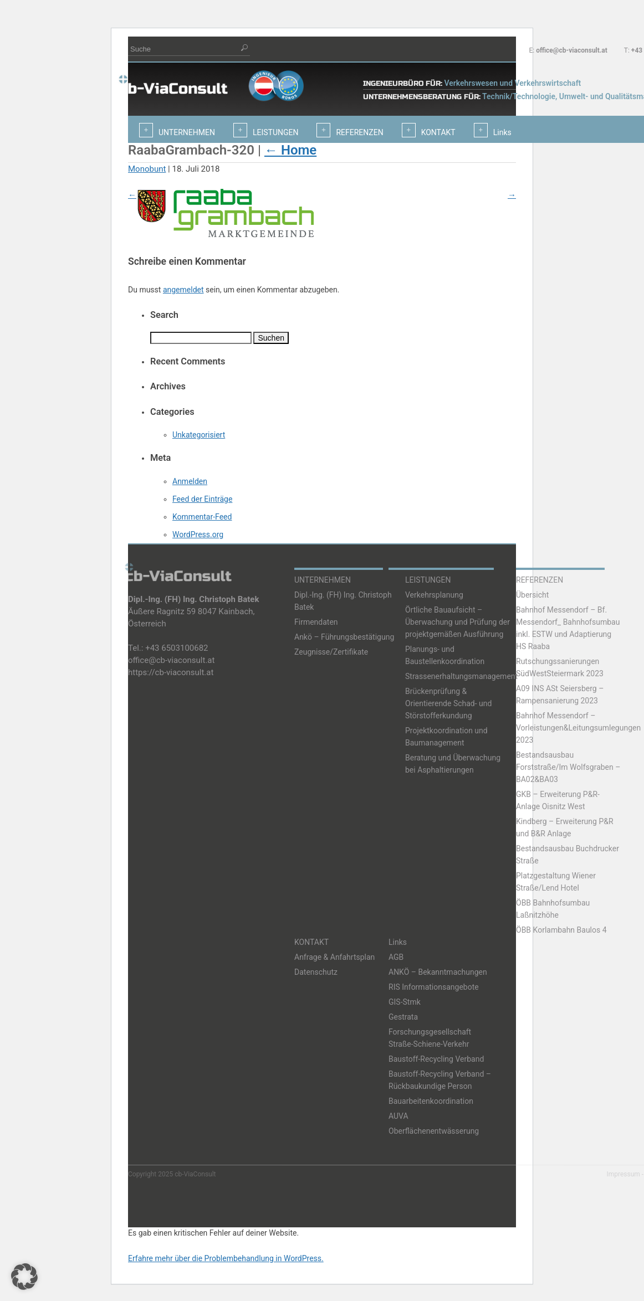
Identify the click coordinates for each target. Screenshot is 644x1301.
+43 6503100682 (176, 648)
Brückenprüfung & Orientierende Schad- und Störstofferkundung (448, 703)
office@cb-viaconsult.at (571, 50)
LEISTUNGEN (428, 579)
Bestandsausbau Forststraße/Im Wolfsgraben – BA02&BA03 (568, 767)
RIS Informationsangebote (434, 987)
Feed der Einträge (202, 499)
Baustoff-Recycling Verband (436, 1059)
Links (398, 942)
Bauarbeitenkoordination (431, 1101)
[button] (24, 1276)
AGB (396, 957)
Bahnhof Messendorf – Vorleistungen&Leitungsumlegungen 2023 (578, 727)
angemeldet (183, 289)
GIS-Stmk (405, 1001)
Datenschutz (316, 972)
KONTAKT (311, 942)
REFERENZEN (539, 579)
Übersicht (532, 594)
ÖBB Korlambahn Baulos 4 (561, 929)
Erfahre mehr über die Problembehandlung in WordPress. (226, 1258)
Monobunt (147, 169)
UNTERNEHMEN (322, 579)
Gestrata (403, 1016)
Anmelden (189, 481)
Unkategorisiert (198, 434)
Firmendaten (316, 622)
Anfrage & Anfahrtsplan (334, 957)
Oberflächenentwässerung (434, 1131)
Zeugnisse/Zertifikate (331, 651)
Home (290, 150)
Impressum (623, 1174)
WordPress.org (197, 534)
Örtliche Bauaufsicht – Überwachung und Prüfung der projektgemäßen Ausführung (457, 622)
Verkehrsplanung (434, 594)
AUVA (398, 1116)
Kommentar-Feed (202, 516)
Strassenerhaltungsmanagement (461, 676)
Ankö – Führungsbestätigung (344, 636)
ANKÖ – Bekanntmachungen (438, 972)
